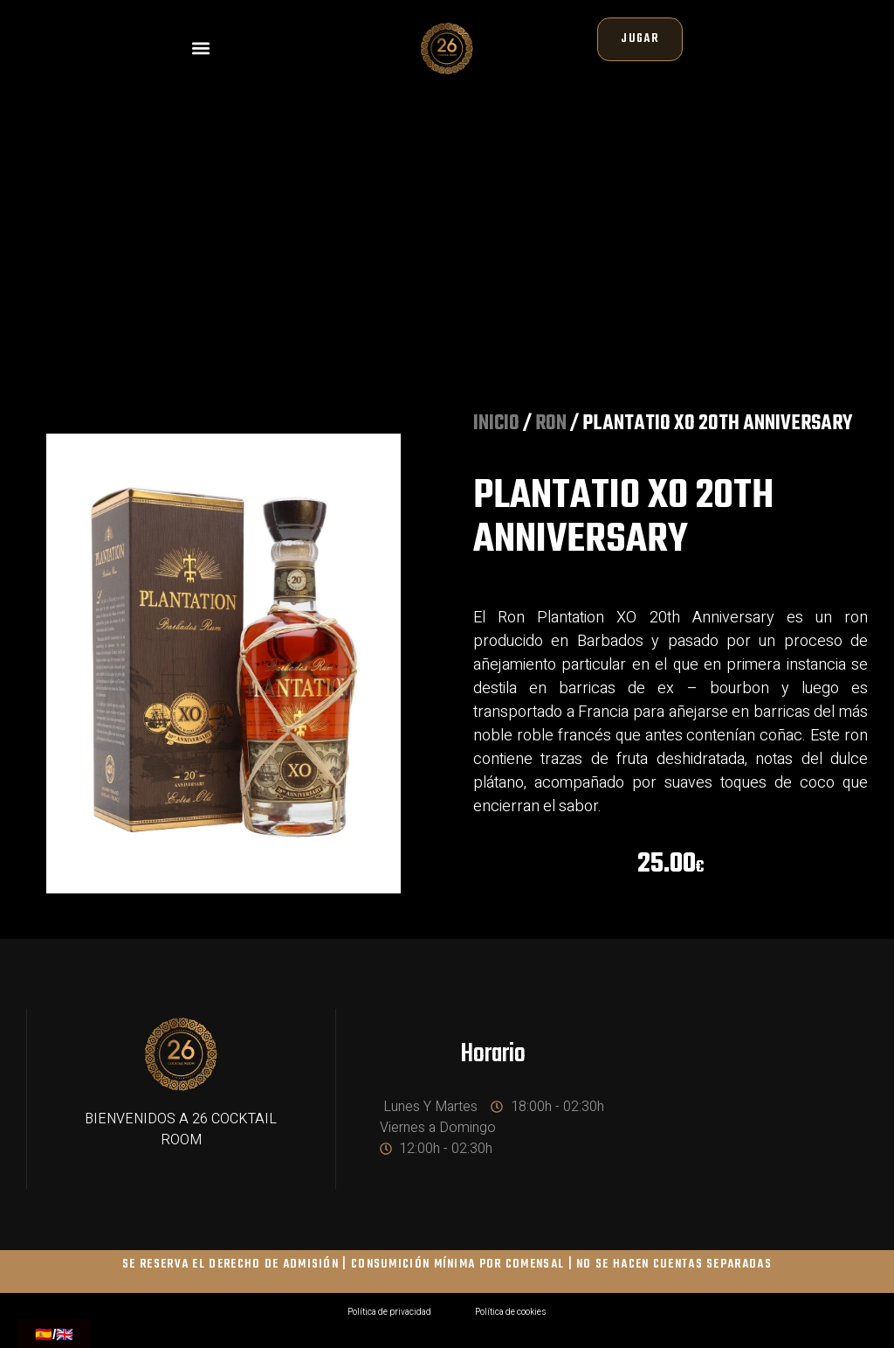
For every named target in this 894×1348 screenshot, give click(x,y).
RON (551, 432)
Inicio (496, 432)
